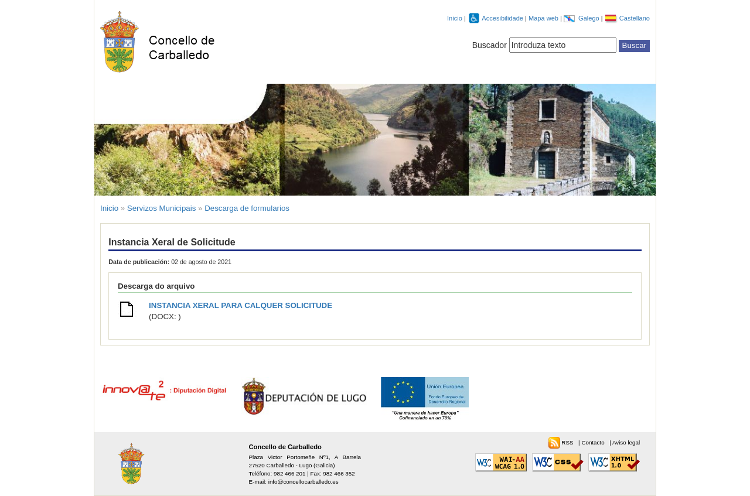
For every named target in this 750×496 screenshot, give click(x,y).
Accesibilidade (503, 18)
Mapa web (544, 18)
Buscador (489, 45)
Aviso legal (626, 442)
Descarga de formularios (246, 208)
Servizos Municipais (161, 208)
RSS (568, 442)
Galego (589, 18)
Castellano (634, 18)
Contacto (593, 442)
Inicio (454, 18)
